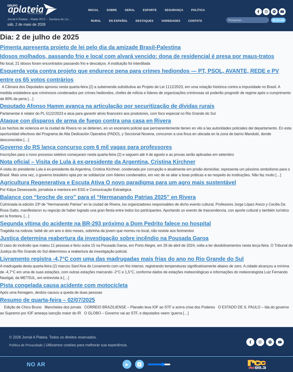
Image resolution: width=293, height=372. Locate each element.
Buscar (278, 20)
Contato (196, 20)
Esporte (150, 9)
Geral (130, 9)
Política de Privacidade (26, 345)
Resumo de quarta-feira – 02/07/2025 (47, 300)
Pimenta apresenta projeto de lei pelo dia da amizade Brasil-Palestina (90, 47)
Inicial (92, 9)
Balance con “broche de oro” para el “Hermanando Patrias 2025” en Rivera (98, 197)
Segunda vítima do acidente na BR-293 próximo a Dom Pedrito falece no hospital (105, 223)
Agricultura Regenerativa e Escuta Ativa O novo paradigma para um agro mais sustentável (118, 182)
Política (199, 9)
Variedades (171, 20)
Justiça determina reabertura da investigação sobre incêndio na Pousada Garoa (104, 238)
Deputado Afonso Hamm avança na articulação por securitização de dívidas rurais (107, 106)
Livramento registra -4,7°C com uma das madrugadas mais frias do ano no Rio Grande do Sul (122, 259)
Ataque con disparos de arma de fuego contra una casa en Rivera (85, 120)
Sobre (111, 9)
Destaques (144, 20)
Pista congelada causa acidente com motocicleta (64, 285)
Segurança (174, 9)
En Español (118, 20)
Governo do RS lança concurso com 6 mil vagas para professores (86, 147)
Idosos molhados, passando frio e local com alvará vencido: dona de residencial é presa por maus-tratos (137, 56)
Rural (95, 20)
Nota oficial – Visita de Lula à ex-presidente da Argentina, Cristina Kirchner (97, 162)
